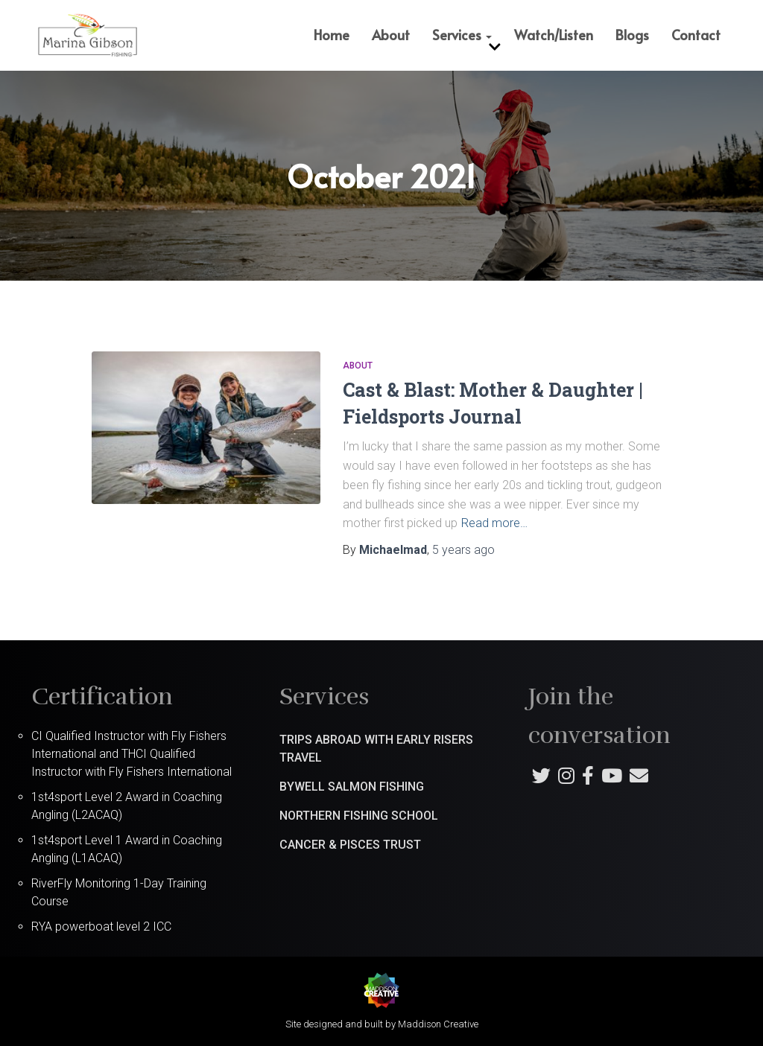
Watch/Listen (553, 34)
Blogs (632, 34)
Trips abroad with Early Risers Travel (376, 748)
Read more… (494, 523)
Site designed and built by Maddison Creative (381, 1023)
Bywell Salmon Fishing (351, 786)
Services (462, 34)
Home (331, 34)
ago (463, 550)
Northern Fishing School (358, 815)
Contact (696, 34)
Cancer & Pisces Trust (350, 844)
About (391, 34)
